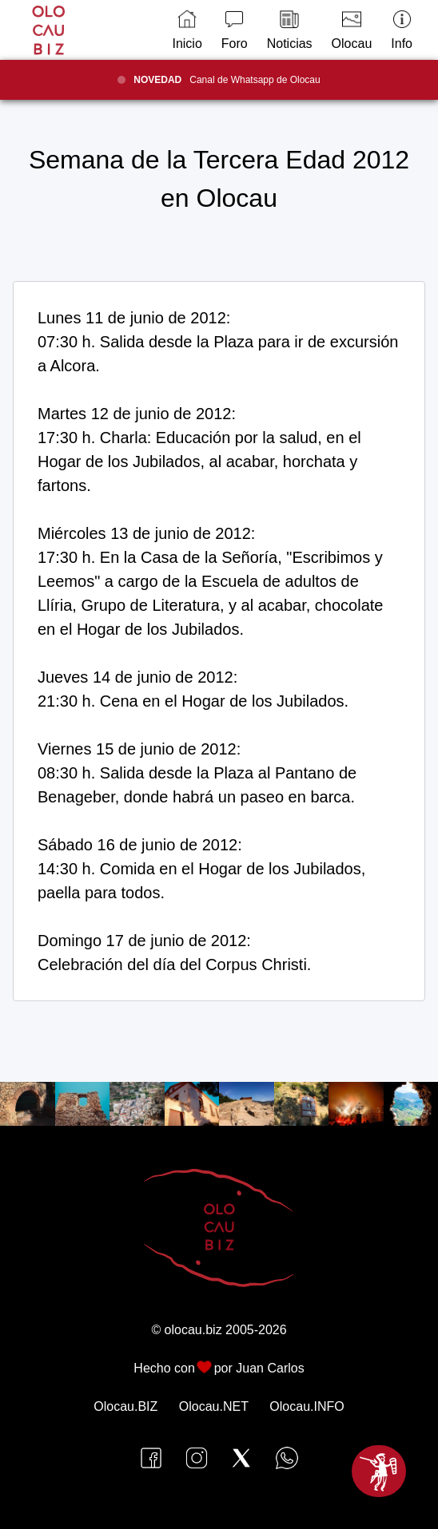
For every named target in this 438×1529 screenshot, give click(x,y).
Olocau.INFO (306, 1406)
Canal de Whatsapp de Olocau (226, 79)
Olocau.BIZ (125, 1406)
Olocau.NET (214, 1406)
